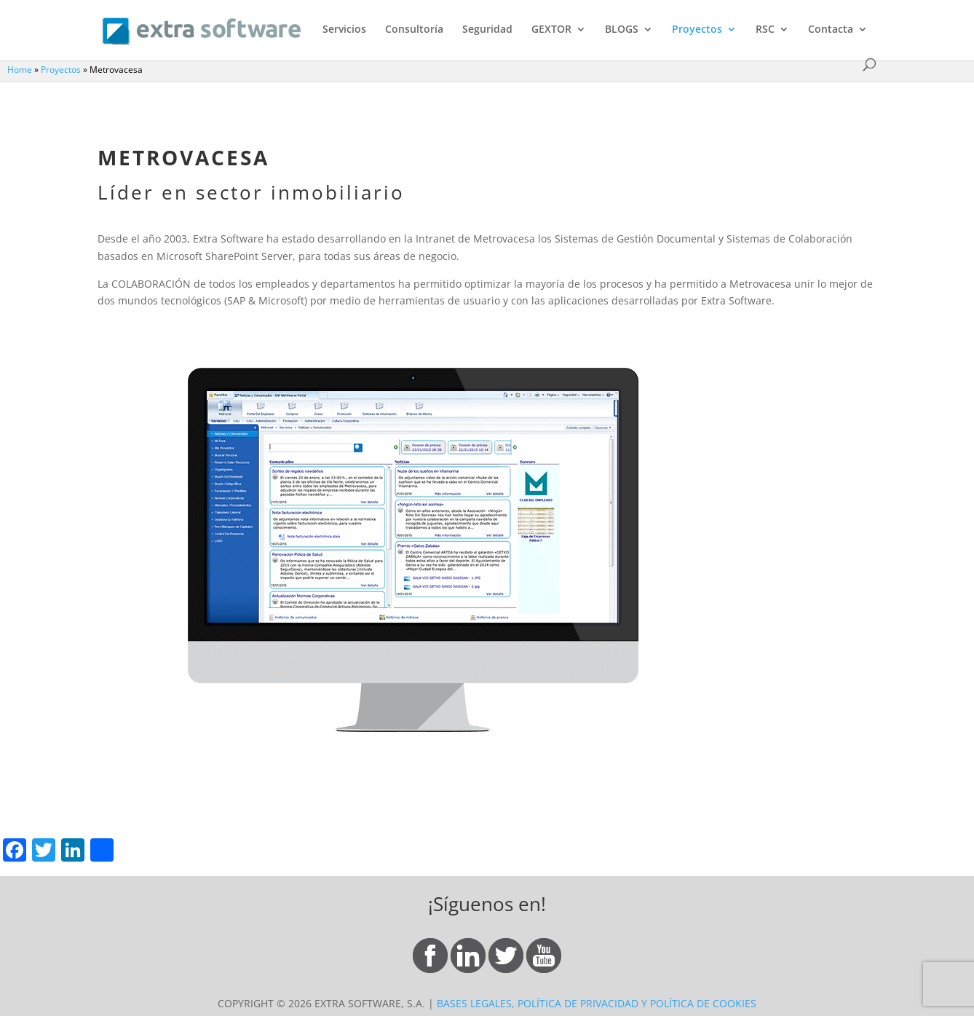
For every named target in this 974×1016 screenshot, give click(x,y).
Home (19, 69)
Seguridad (487, 30)
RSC (765, 30)
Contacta (830, 30)
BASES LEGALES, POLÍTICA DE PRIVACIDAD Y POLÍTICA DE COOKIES (596, 1003)
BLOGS (621, 30)
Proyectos (697, 30)
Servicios (344, 30)
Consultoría (414, 30)
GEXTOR (551, 30)
